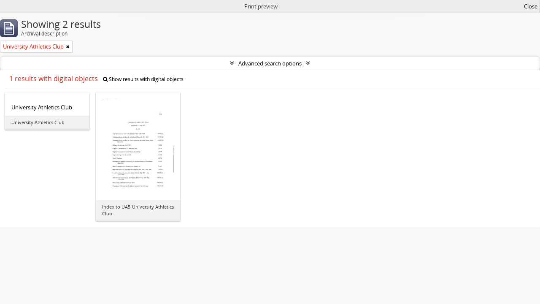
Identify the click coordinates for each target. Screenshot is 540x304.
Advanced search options (270, 63)
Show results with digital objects (143, 79)
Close (530, 6)
